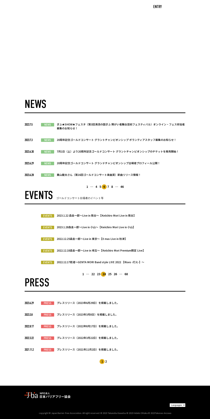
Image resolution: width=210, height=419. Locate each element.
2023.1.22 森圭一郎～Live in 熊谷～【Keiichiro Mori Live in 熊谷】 (96, 215)
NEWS (47, 124)
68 (126, 274)
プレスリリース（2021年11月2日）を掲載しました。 (88, 349)
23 (98, 274)
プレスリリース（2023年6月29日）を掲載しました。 (88, 303)
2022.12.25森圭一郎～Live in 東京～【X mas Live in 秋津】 (92, 239)
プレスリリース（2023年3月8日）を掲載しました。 (87, 314)
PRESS (47, 303)
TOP (38, 7)
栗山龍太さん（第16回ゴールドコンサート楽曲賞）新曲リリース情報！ (99, 175)
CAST (55, 7)
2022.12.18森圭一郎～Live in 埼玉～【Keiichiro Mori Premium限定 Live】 (101, 250)
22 (93, 274)
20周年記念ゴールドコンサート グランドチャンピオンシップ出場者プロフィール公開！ (108, 163)
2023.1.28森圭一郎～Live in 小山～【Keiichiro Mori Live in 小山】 (96, 227)
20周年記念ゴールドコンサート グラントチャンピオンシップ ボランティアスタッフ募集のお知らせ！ (116, 140)
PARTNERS (124, 7)
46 (122, 186)
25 (109, 274)
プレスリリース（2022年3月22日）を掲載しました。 (88, 338)
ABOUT (73, 7)
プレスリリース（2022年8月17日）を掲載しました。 (88, 326)
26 (115, 274)
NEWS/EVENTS (97, 7)
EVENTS (47, 215)
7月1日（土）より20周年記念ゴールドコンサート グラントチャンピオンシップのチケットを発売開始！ (118, 151)
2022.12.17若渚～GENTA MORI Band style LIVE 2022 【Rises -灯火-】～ (100, 262)
